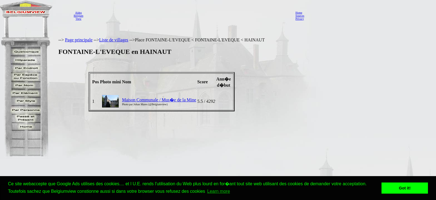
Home (298, 12)
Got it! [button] (405, 188)
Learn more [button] (218, 191)
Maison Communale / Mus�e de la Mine (159, 100)
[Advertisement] (187, 15)
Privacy (299, 18)
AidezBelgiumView (78, 15)
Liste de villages (113, 40)
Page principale (79, 40)
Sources (299, 15)
